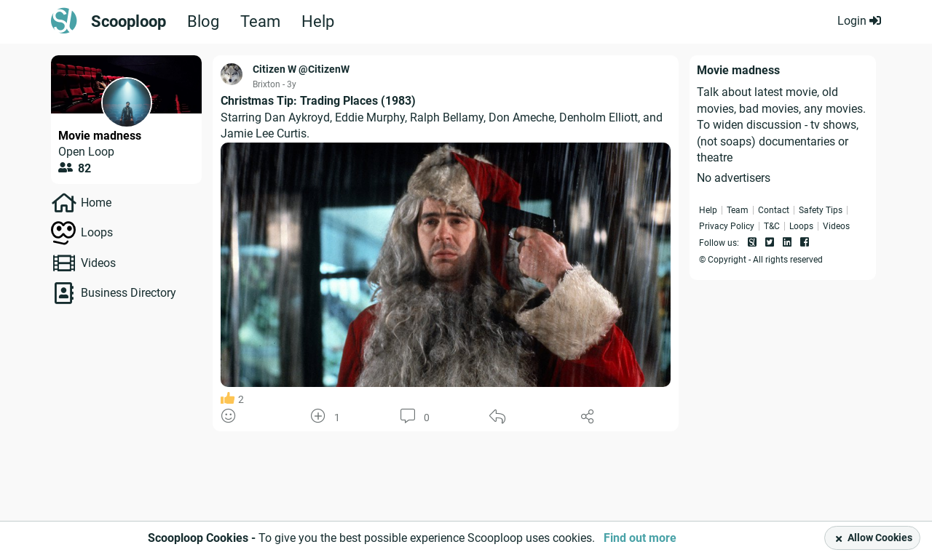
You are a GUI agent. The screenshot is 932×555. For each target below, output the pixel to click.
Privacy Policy (726, 226)
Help (317, 22)
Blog (203, 22)
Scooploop (128, 22)
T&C (772, 226)
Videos (98, 263)
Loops (97, 232)
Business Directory (128, 293)
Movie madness (99, 136)
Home (96, 202)
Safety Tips (820, 210)
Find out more (640, 538)
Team (260, 22)
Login (859, 21)
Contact (773, 210)
